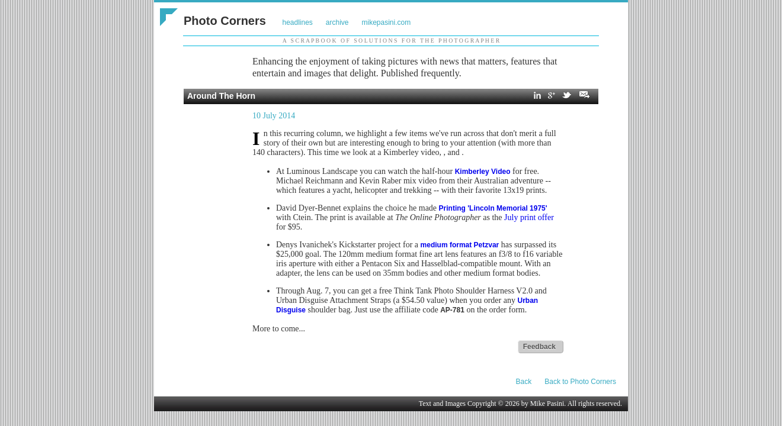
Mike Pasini (547, 403)
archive (337, 22)
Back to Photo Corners (580, 381)
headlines (297, 22)
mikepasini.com (386, 22)
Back (524, 381)
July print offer (529, 217)
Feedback (539, 347)
